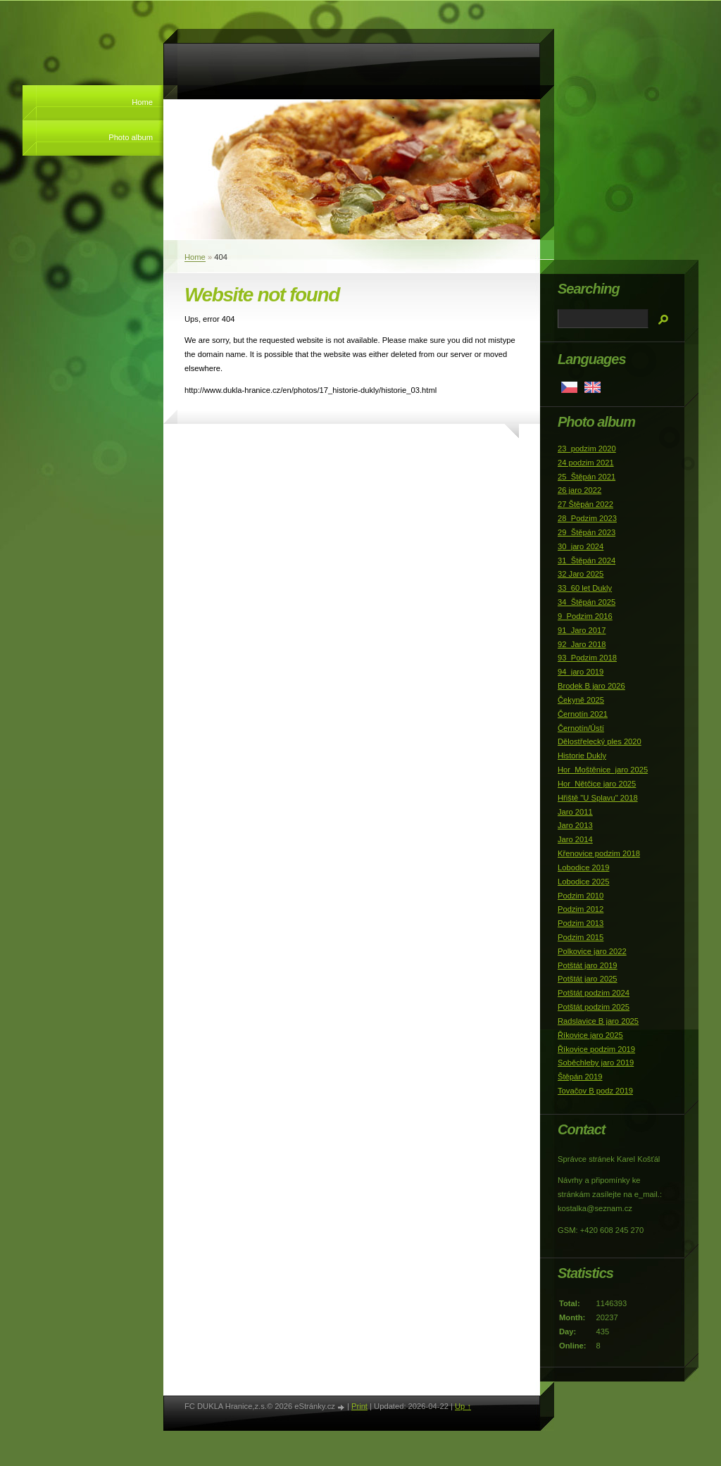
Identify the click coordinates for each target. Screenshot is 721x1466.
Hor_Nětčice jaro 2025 (597, 783)
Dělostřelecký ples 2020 (599, 741)
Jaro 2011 (575, 812)
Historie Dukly (582, 755)
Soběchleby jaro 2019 (596, 1062)
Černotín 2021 (583, 714)
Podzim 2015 (580, 937)
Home (142, 102)
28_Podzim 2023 (587, 518)
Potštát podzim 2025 (593, 1007)
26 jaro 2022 (579, 490)
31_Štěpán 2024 (586, 560)
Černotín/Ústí (581, 728)
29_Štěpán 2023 (586, 532)
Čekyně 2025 (581, 700)
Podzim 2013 (580, 923)
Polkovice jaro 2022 (592, 951)
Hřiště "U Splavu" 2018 (598, 798)
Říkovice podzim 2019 (596, 1049)
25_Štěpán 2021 (586, 476)
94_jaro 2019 (580, 672)
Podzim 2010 (580, 895)
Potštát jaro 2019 (587, 965)
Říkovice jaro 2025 (590, 1035)
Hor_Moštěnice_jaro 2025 (603, 769)
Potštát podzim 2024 (593, 993)
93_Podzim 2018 (587, 657)
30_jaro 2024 (580, 546)
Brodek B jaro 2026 (591, 686)
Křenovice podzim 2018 (599, 853)
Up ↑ (463, 1406)
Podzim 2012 (580, 909)
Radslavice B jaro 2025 (598, 1021)
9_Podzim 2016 (585, 616)
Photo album (130, 137)
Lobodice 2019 (583, 867)
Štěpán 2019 (580, 1076)
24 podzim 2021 (586, 462)
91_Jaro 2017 (582, 630)
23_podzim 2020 (587, 448)
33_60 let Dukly (585, 588)
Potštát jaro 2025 (587, 979)
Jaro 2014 (575, 839)
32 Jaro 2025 (580, 574)
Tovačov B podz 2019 (595, 1090)
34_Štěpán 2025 (586, 602)
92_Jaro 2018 (582, 644)
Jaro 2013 (575, 825)
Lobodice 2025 (583, 881)
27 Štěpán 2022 (585, 504)
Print (359, 1406)
